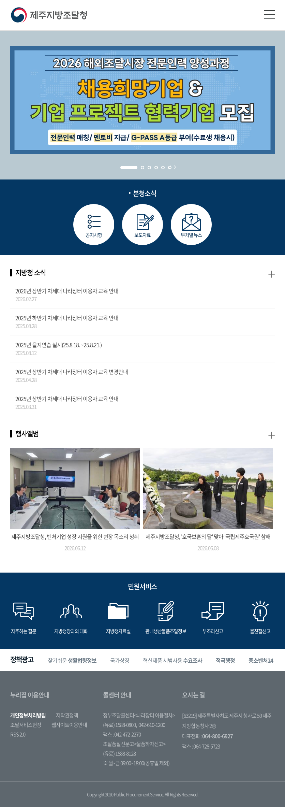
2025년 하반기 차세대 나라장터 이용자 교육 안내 (66, 318)
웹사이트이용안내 (69, 725)
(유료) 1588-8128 (119, 753)
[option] (72, 660)
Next (175, 167)
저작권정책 (67, 715)
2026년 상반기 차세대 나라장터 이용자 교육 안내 (66, 291)
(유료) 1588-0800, (120, 725)
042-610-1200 (151, 725)
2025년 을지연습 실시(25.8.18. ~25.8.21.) (58, 345)
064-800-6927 (217, 736)
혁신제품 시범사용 (172, 660)
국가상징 (119, 660)
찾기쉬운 (72, 660)
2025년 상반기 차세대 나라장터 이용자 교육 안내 (66, 398)
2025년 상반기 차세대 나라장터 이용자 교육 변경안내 (71, 372)
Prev (169, 167)
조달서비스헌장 (25, 725)
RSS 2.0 (17, 734)
